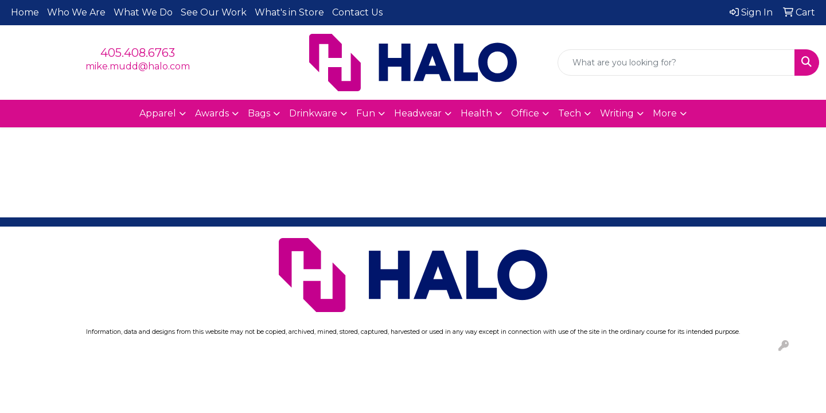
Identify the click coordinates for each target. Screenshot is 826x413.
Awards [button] (212, 113)
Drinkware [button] (313, 113)
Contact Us (357, 12)
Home (25, 12)
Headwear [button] (418, 113)
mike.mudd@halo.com (137, 66)
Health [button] (476, 113)
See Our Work (214, 12)
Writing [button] (617, 113)
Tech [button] (569, 113)
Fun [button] (365, 113)
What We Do (143, 12)
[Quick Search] (676, 62)
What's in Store (289, 12)
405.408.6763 (137, 53)
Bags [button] (259, 113)
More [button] (665, 113)
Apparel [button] (157, 113)
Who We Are (76, 12)
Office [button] (525, 113)
